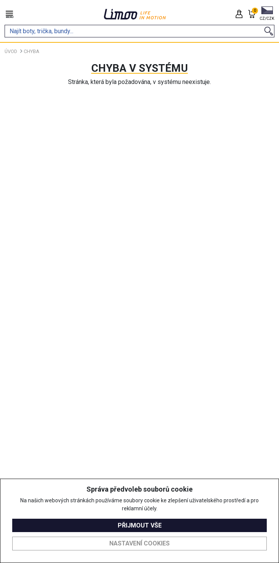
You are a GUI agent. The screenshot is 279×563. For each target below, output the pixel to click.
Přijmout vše (140, 525)
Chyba (31, 51)
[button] (267, 14)
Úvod (11, 51)
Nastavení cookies (139, 543)
